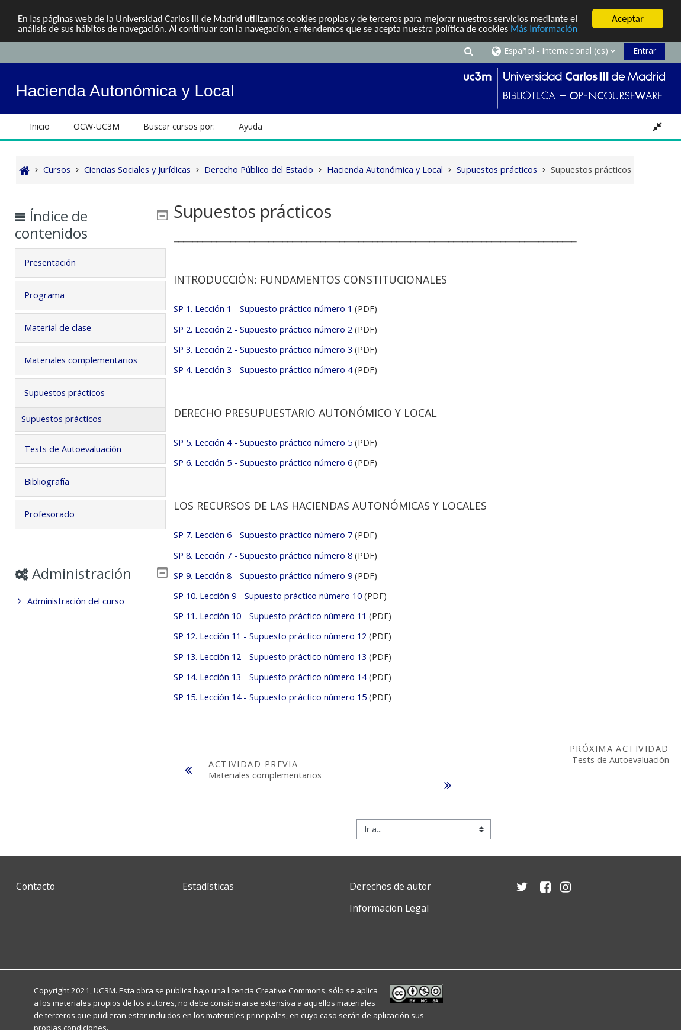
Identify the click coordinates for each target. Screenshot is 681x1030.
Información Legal (389, 908)
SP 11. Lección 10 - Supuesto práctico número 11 (270, 616)
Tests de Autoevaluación (81, 449)
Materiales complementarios (89, 360)
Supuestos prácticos (73, 392)
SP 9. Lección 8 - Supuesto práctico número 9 (263, 575)
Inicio (40, 126)
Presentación (58, 262)
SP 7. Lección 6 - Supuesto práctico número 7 (263, 534)
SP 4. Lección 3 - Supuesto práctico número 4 (263, 369)
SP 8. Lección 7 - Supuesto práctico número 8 (263, 555)
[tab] (90, 263)
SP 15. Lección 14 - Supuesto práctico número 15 (270, 697)
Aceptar (628, 18)
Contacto (35, 886)
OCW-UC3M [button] (96, 126)
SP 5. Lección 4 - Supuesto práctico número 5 (263, 442)
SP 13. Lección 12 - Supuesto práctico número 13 (270, 656)
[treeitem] (90, 601)
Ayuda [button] (250, 126)
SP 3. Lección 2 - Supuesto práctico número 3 (263, 349)
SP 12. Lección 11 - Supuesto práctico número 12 (270, 636)
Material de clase (66, 327)
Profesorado (58, 514)
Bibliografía (55, 481)
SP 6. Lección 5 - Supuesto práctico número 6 (263, 462)
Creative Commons (290, 990)
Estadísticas (208, 886)
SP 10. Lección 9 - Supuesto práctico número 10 (268, 595)
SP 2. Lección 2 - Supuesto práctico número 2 (263, 329)
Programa (53, 295)
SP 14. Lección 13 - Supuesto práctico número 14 (270, 677)
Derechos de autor (390, 886)
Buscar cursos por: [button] (179, 126)
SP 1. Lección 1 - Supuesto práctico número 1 (263, 308)
